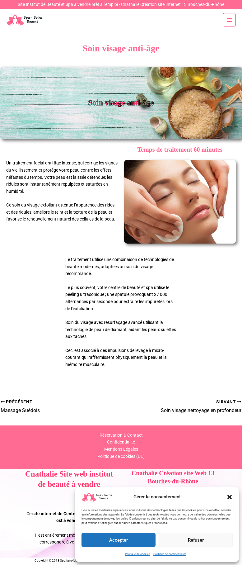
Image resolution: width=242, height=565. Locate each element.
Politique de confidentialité (169, 554)
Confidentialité (121, 441)
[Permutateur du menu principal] (229, 19)
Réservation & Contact (121, 435)
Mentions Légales (121, 449)
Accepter (118, 540)
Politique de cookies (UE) (121, 456)
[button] (229, 497)
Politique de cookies (137, 554)
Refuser (196, 540)
